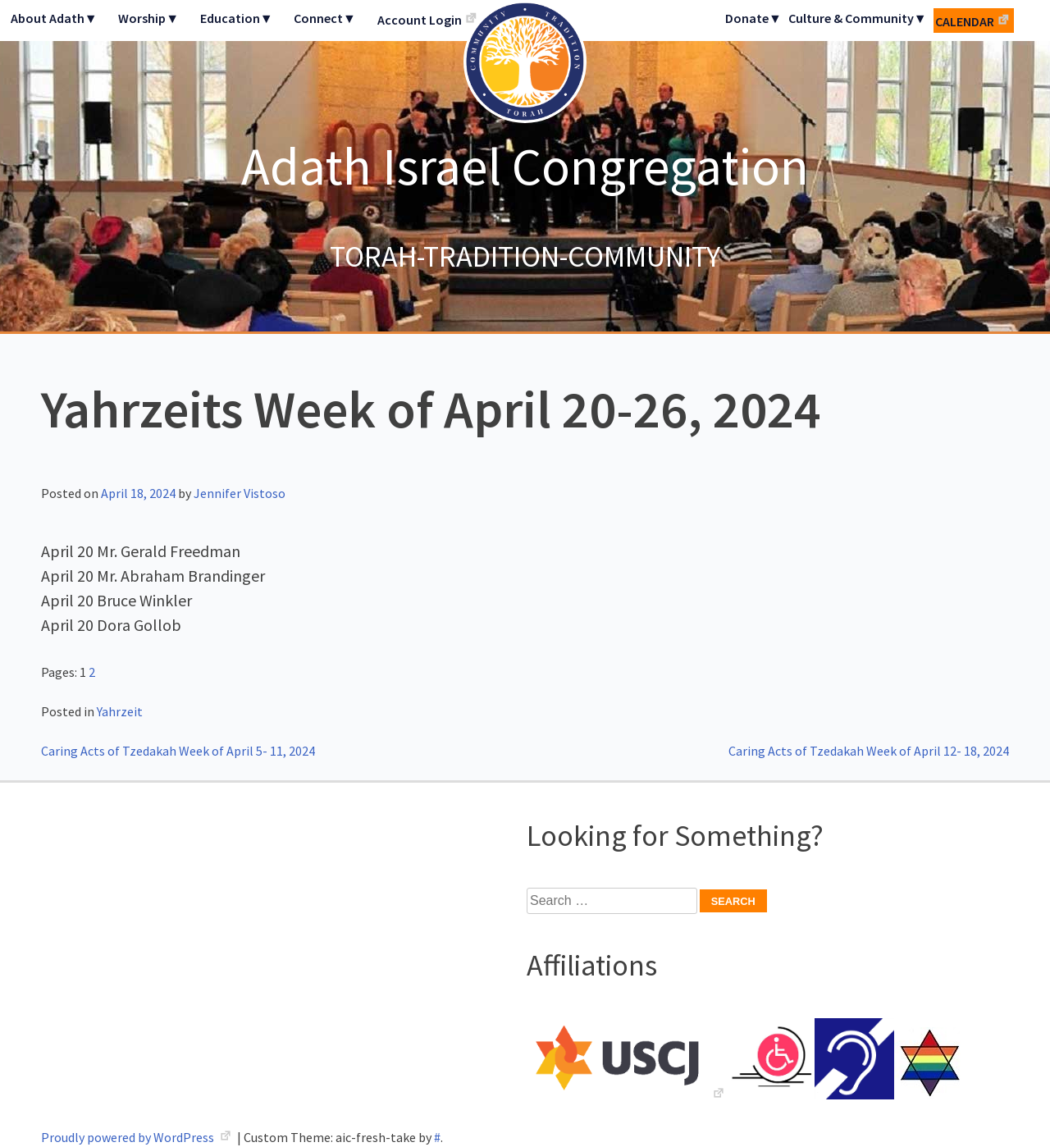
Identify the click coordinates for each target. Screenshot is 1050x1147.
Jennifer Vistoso (239, 493)
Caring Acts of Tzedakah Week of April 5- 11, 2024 (178, 751)
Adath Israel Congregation (525, 166)
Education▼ (236, 18)
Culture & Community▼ (857, 18)
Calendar (964, 21)
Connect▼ (325, 18)
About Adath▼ (54, 18)
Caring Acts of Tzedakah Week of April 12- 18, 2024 (868, 751)
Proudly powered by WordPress (129, 1137)
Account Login (419, 19)
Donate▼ (753, 18)
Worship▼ (148, 18)
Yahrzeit (120, 711)
